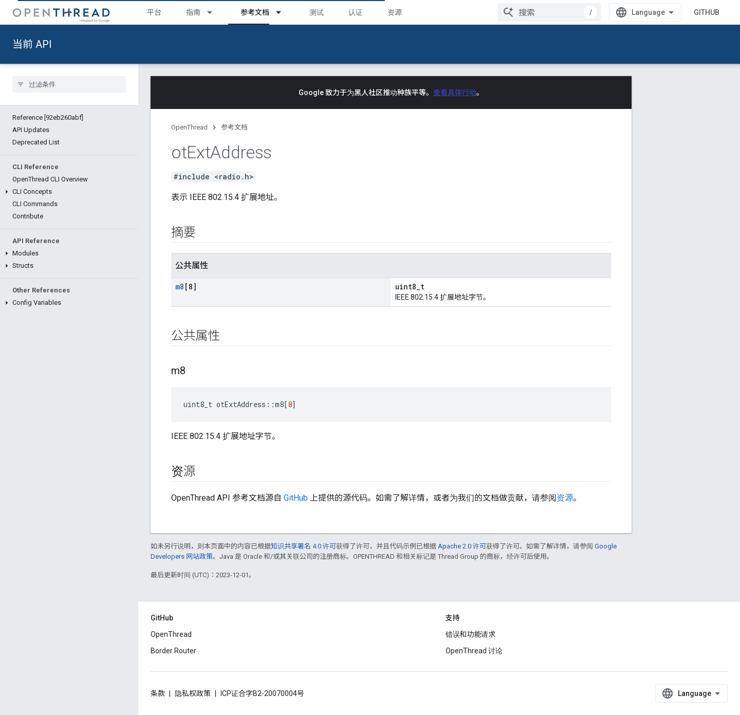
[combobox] (549, 12)
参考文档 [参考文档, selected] (254, 12)
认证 (355, 12)
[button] (69, 192)
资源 (394, 12)
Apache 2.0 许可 (462, 546)
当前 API (32, 44)
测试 (316, 12)
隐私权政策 (193, 693)
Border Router (173, 651)
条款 (158, 693)
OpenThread (189, 127)
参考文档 (234, 127)
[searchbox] (69, 84)
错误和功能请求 (471, 634)
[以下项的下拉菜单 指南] (214, 12)
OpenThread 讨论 (474, 651)
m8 (179, 286)
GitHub (706, 12)
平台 (154, 12)
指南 (193, 12)
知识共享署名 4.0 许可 (303, 546)
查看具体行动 (454, 92)
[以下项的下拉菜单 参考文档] (283, 12)
